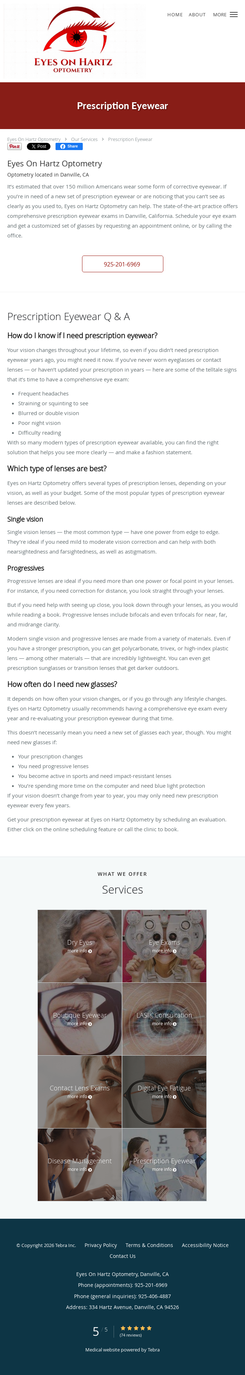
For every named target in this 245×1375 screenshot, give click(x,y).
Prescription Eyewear (130, 139)
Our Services (84, 139)
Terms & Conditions (149, 1245)
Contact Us (123, 1255)
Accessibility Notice (205, 1245)
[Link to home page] (101, 41)
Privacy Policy (101, 1245)
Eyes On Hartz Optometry (34, 139)
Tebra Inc (65, 1245)
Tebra (154, 1349)
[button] (234, 14)
